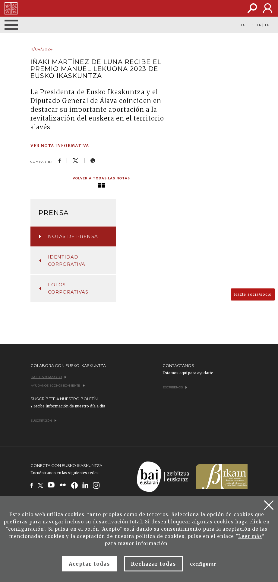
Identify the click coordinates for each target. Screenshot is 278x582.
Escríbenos (175, 387)
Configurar (203, 564)
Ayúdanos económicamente (58, 385)
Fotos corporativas (63, 288)
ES (251, 25)
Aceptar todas (89, 564)
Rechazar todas (153, 564)
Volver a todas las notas (101, 178)
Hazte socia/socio (253, 294)
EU (243, 25)
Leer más (250, 536)
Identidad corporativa (62, 260)
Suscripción (43, 421)
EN (267, 25)
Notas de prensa (68, 236)
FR (259, 25)
